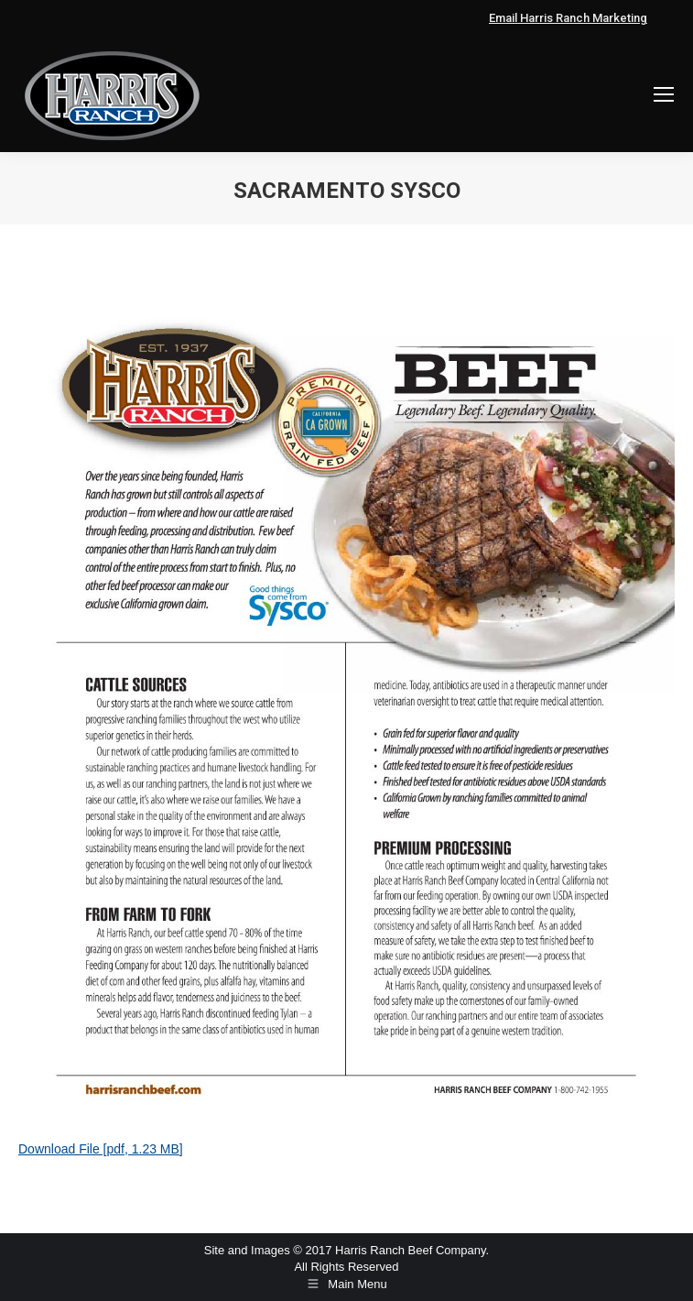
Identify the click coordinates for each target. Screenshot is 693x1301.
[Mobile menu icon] (664, 94)
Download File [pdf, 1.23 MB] (100, 1149)
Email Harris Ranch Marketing (568, 18)
